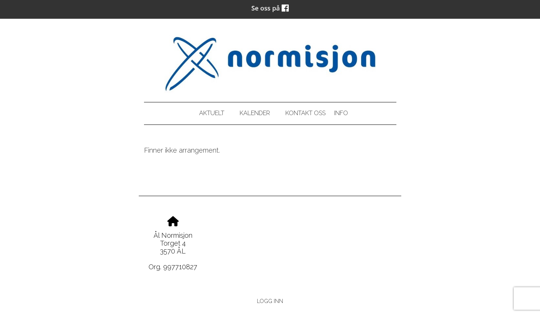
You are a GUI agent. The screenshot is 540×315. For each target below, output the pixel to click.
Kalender (255, 113)
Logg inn (270, 301)
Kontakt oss (305, 113)
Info (341, 113)
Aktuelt (211, 113)
